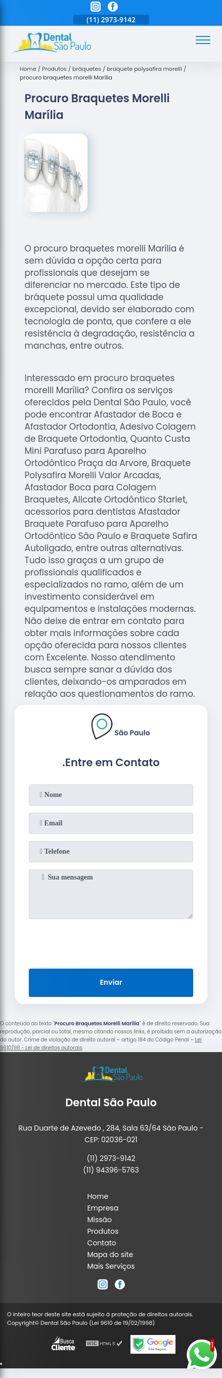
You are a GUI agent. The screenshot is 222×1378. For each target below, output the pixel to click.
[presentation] (111, 942)
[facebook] (113, 8)
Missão (99, 1220)
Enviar (111, 982)
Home (97, 1196)
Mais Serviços (111, 1266)
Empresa (102, 1208)
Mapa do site (110, 1254)
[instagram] (96, 8)
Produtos (102, 1231)
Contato (101, 1243)
